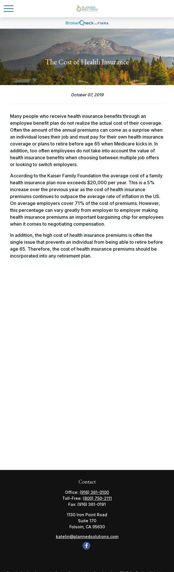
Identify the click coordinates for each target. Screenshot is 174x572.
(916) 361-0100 (94, 492)
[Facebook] (86, 546)
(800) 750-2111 (97, 498)
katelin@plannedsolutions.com (87, 536)
